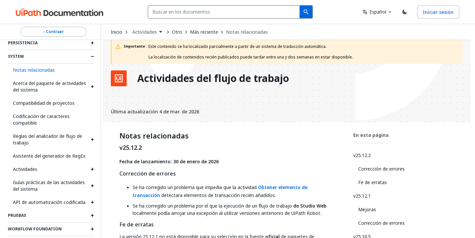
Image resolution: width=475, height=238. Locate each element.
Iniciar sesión (438, 12)
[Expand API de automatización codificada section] (92, 202)
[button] (51, 70)
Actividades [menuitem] (144, 32)
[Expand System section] (92, 57)
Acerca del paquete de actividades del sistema (49, 86)
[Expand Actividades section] (92, 169)
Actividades (25, 169)
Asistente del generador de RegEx (49, 155)
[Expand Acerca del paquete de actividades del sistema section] (92, 87)
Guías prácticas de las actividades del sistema (49, 185)
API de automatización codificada (49, 202)
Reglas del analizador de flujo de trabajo (47, 139)
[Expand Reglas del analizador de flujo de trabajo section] (92, 139)
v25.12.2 (130, 147)
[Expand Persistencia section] (92, 43)
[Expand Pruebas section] (92, 215)
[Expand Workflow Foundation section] (92, 229)
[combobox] (225, 12)
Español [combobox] (374, 11)
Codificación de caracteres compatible (41, 119)
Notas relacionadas (247, 32)
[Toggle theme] (404, 12)
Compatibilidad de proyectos (44, 102)
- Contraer (53, 31)
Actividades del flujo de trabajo (213, 78)
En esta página (371, 135)
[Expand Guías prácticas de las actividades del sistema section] (92, 186)
